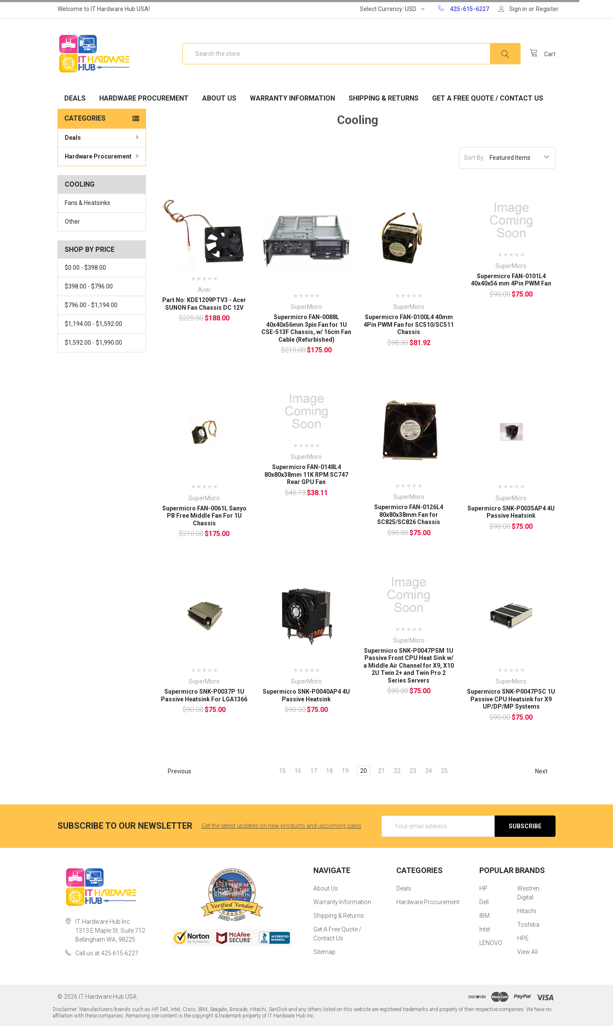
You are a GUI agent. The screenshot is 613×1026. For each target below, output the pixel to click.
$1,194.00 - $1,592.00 (93, 323)
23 (413, 770)
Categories (85, 118)
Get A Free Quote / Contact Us (487, 98)
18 (329, 770)
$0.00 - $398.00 (85, 267)
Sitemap (324, 951)
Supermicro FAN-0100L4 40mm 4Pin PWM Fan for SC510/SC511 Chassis (409, 324)
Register (547, 9)
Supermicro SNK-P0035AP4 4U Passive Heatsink (511, 512)
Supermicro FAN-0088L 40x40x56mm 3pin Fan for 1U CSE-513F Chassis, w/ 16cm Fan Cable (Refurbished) (306, 328)
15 (282, 770)
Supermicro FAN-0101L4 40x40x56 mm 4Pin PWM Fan (511, 280)
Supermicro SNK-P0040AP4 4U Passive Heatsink (306, 695)
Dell (484, 902)
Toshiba (528, 924)
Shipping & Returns (383, 98)
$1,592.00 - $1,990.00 (93, 342)
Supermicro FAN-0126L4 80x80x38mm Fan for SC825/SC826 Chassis (408, 514)
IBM (484, 915)
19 (345, 770)
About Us (219, 98)
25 (444, 770)
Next (545, 771)
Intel (484, 929)
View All (527, 951)
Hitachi (526, 911)
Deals (75, 98)
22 (397, 770)
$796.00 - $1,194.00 (91, 305)
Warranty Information (292, 98)
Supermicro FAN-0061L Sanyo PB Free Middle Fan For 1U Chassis (204, 516)
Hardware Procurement (144, 98)
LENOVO (490, 943)
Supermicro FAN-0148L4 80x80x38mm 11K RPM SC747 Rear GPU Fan (306, 474)
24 (428, 770)
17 (313, 770)
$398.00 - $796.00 (89, 286)
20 (363, 770)
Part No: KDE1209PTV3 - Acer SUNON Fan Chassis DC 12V (204, 304)
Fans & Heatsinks (87, 202)
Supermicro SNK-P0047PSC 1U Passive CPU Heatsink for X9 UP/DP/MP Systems (511, 699)
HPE (523, 938)
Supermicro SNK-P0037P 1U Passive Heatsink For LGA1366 (204, 695)
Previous (175, 771)
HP (483, 888)
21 (381, 770)
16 (298, 770)
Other (72, 221)
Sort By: (474, 157)
